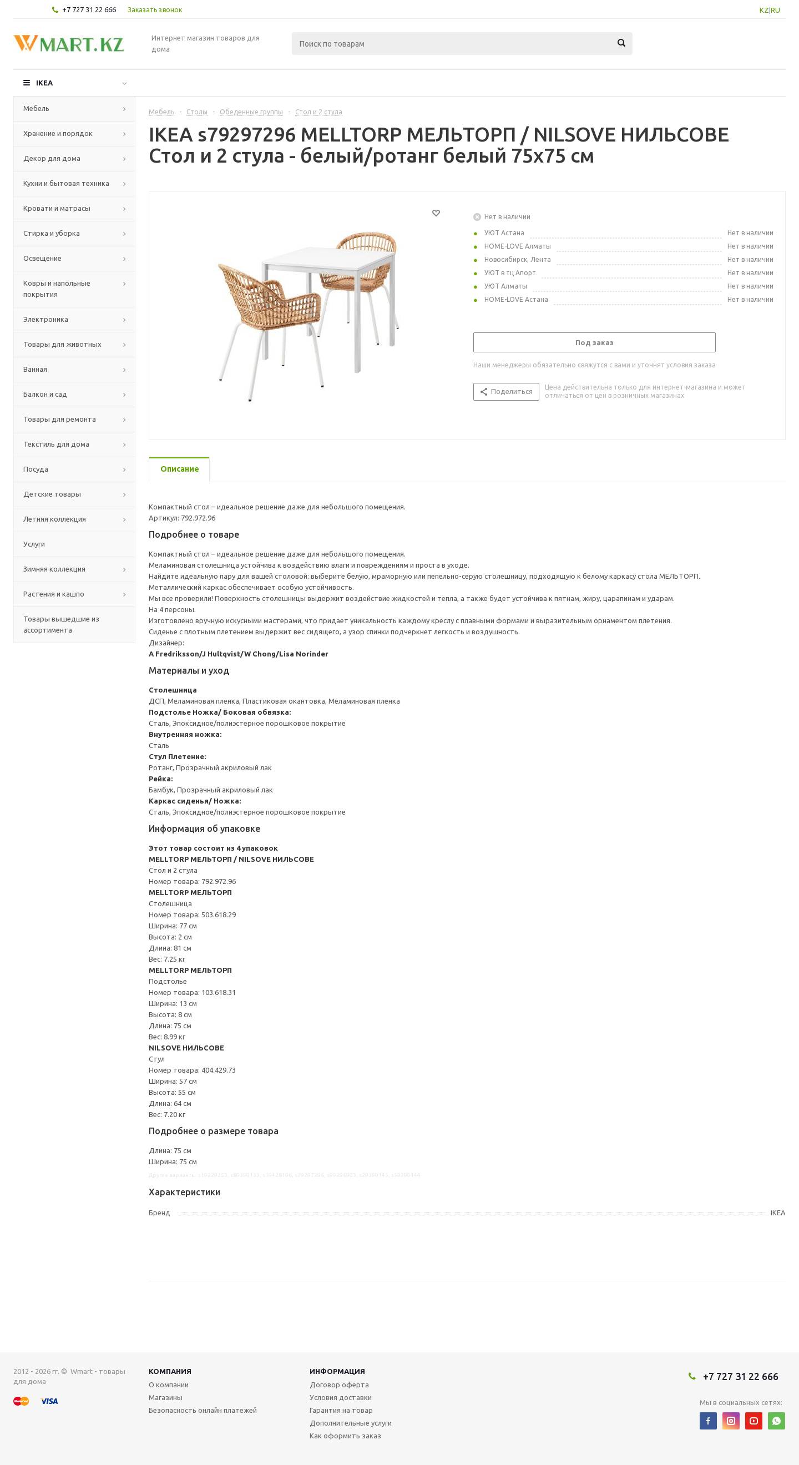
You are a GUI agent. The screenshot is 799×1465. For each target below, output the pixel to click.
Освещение (42, 258)
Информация (337, 1371)
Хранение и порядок (58, 133)
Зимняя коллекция (54, 569)
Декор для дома (51, 158)
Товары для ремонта (59, 419)
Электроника (45, 319)
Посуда (35, 469)
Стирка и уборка (51, 233)
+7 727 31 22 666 (89, 9)
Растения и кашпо (53, 594)
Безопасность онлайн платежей (203, 1410)
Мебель (36, 108)
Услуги (34, 544)
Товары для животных (62, 344)
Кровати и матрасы (56, 208)
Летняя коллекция (54, 519)
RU (775, 10)
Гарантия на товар (341, 1410)
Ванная (35, 369)
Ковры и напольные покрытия (56, 288)
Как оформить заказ (345, 1435)
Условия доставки (341, 1397)
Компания (170, 1371)
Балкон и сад (45, 394)
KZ (764, 10)
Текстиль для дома (56, 444)
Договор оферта (339, 1384)
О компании (169, 1384)
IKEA (44, 83)
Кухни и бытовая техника (66, 183)
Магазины (166, 1397)
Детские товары (52, 494)
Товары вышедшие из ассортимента (61, 624)
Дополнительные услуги (351, 1423)
